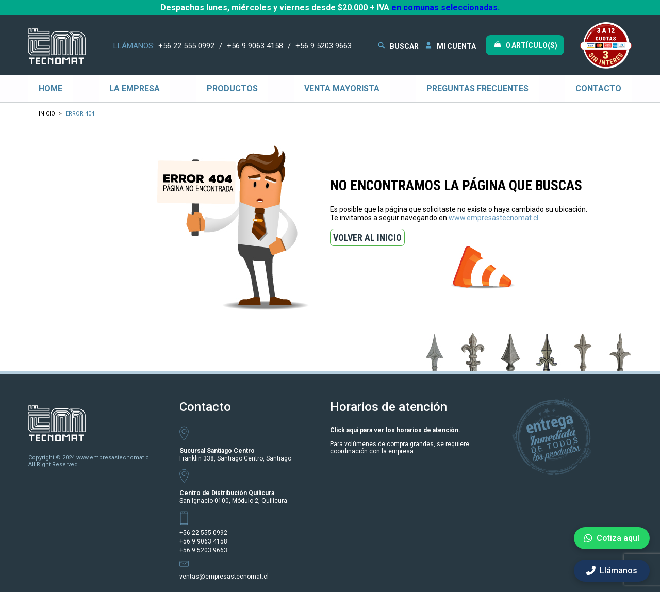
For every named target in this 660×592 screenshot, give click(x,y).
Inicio (47, 113)
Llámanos (611, 570)
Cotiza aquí (611, 538)
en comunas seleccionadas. (445, 7)
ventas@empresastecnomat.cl (224, 576)
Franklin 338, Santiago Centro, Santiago (235, 454)
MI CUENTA (449, 45)
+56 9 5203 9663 (323, 46)
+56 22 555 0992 (186, 46)
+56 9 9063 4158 (255, 46)
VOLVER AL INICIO (367, 237)
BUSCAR (397, 45)
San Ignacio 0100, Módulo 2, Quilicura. (234, 496)
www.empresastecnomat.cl (493, 217)
